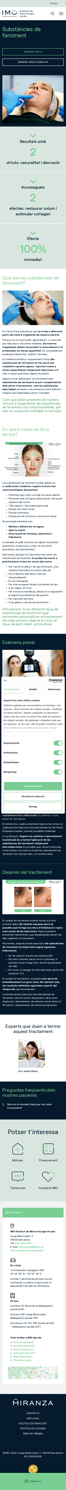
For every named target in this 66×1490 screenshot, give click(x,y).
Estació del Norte (24, 1346)
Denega (33, 806)
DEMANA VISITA (33, 52)
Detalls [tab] (33, 689)
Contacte (33, 1413)
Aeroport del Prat (24, 1353)
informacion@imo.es (30, 1247)
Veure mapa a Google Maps (27, 1250)
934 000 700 (23, 1243)
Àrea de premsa (33, 1433)
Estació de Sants (23, 1342)
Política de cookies (33, 1428)
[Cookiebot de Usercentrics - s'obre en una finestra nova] (48, 681)
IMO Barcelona (33, 1212)
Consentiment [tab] (12, 689)
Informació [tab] (54, 689)
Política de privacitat (33, 1423)
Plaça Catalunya (23, 1349)
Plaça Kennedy (22, 1360)
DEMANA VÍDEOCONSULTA (33, 62)
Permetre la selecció (33, 796)
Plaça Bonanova (22, 1356)
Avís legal (33, 1418)
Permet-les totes (33, 786)
